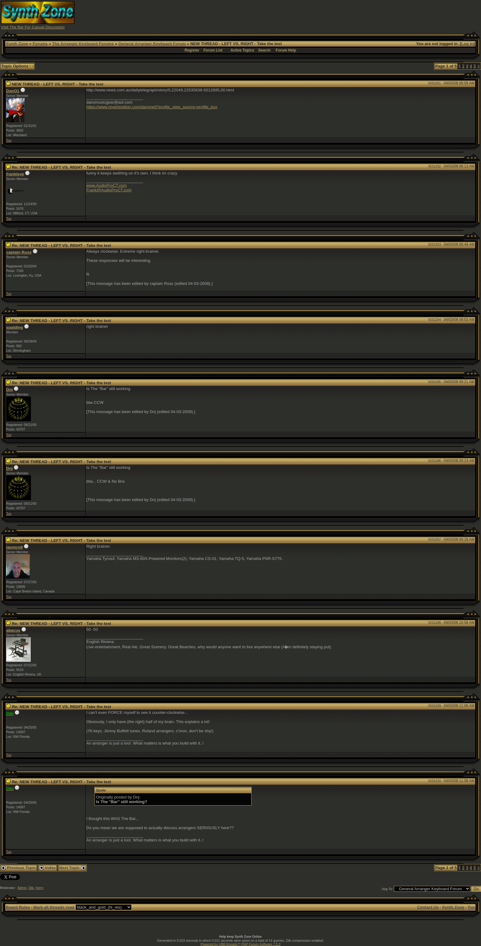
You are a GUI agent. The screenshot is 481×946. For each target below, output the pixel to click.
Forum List (212, 50)
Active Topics (242, 50)
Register (192, 50)
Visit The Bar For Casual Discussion (33, 27)
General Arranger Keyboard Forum (152, 43)
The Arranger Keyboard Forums (83, 43)
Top (8, 140)
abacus (13, 630)
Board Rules (18, 907)
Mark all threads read (53, 907)
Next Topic (72, 867)
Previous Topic (18, 867)
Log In (467, 43)
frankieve (15, 174)
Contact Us (427, 907)
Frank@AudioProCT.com (109, 190)
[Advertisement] (360, 15)
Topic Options (17, 66)
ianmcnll (14, 547)
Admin (22, 888)
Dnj (9, 389)
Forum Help (286, 50)
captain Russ (19, 252)
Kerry (40, 888)
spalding (14, 327)
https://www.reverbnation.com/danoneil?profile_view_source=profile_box (151, 107)
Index (47, 867)
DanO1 (12, 91)
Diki (31, 888)
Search (264, 50)
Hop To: (387, 889)
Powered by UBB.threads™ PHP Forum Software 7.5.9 (240, 944)
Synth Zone (17, 43)
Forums (40, 43)
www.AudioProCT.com (106, 185)
